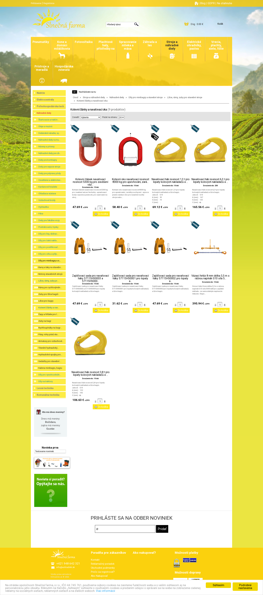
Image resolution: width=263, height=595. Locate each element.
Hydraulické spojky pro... (50, 354)
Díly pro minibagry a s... (49, 260)
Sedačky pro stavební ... (49, 361)
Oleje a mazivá (45, 126)
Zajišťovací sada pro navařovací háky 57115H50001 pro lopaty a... (130, 278)
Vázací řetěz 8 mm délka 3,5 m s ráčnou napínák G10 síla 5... (210, 277)
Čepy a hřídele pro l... (48, 314)
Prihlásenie (36, 3)
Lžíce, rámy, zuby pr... (48, 280)
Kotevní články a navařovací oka (92, 100)
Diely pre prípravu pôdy (49, 173)
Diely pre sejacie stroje (49, 166)
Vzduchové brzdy (46, 200)
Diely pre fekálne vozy (49, 220)
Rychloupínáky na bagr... (50, 327)
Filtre (40, 213)
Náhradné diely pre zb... (49, 153)
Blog (202, 3)
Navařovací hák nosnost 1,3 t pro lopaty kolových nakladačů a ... (170, 180)
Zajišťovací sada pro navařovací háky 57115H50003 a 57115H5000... (90, 278)
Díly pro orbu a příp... (48, 254)
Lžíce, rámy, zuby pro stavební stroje (184, 97)
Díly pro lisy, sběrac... (48, 233)
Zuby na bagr (44, 321)
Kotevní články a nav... (48, 307)
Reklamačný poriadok (102, 563)
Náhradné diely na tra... (49, 140)
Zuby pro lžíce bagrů (48, 294)
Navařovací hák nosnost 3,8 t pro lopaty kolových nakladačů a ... (90, 373)
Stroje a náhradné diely (94, 97)
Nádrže (41, 93)
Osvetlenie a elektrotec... (50, 180)
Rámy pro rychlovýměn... (50, 287)
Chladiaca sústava (47, 193)
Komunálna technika (48, 395)
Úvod (75, 97)
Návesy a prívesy (46, 146)
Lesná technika (45, 388)
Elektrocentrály (45, 99)
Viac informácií (105, 590)
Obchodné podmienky (103, 567)
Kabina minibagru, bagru (50, 368)
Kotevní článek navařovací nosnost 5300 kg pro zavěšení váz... (90, 182)
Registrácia (48, 3)
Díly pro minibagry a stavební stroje (146, 97)
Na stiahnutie (224, 3)
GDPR (211, 3)
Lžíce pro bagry (45, 301)
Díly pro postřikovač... (48, 247)
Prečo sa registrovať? (103, 571)
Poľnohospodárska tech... (51, 106)
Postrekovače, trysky (48, 227)
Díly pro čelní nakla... (48, 240)
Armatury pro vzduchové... (51, 341)
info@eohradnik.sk (65, 567)
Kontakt (95, 559)
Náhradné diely (44, 113)
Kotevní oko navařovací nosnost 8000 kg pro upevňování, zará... (130, 180)
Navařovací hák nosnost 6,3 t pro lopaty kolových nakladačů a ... (210, 180)
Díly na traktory (45, 381)
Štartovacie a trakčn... (48, 119)
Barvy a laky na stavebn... (50, 267)
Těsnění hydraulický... (48, 348)
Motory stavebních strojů (50, 274)
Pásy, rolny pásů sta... (48, 334)
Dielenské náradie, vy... (49, 133)
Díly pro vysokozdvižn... (49, 374)
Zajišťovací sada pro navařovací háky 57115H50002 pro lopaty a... (170, 278)
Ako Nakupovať (99, 575)
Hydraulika (43, 207)
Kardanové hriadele (47, 187)
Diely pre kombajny (47, 160)
